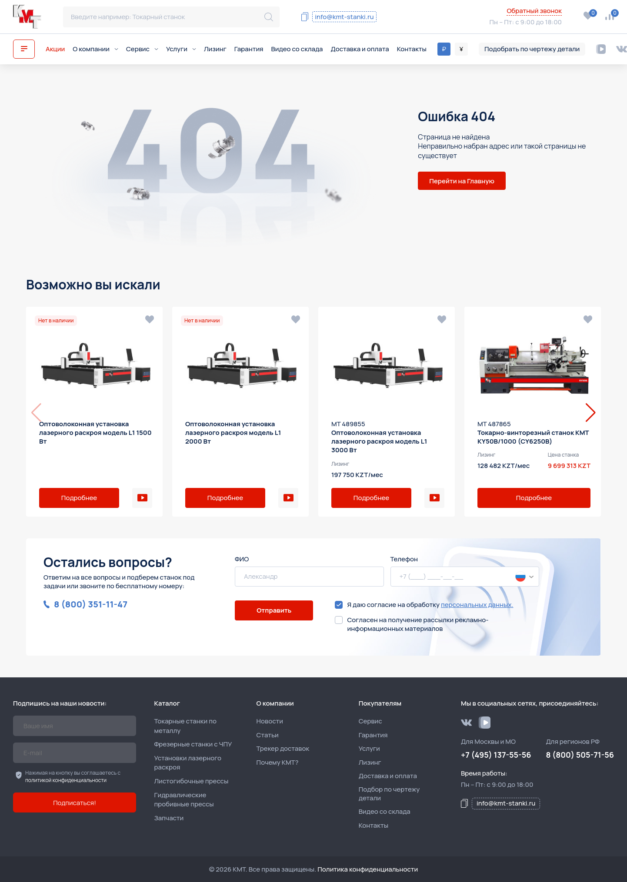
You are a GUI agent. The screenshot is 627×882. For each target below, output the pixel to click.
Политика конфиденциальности (367, 869)
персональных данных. (477, 604)
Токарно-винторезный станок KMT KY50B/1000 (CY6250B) (533, 437)
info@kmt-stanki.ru (344, 16)
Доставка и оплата (360, 48)
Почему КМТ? (278, 762)
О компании (95, 48)
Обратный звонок (534, 11)
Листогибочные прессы (191, 781)
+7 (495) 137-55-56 (438, 23)
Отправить (274, 610)
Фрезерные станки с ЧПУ (193, 744)
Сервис (142, 48)
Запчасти (168, 817)
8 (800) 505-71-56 (434, 11)
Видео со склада (297, 48)
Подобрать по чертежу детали (532, 48)
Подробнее (79, 497)
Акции (55, 48)
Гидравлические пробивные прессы (183, 799)
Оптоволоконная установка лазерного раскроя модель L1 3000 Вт (379, 441)
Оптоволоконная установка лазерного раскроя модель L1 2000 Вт (233, 432)
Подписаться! (74, 802)
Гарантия (248, 48)
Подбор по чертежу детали (389, 793)
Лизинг (215, 48)
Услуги (181, 48)
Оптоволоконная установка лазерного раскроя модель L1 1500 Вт (95, 432)
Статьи (268, 734)
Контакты (412, 48)
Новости (270, 721)
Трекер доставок (283, 748)
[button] (591, 412)
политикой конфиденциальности (66, 780)
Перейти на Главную (461, 181)
